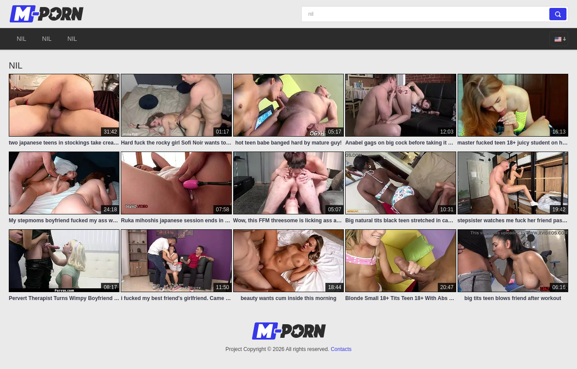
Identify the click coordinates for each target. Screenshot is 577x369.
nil (21, 38)
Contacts (341, 349)
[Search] (434, 14)
